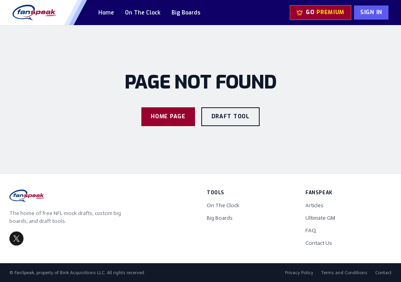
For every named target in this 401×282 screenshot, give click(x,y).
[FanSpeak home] (34, 12)
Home (106, 12)
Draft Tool (230, 116)
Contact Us (318, 243)
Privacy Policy (299, 272)
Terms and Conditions (344, 272)
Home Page (168, 116)
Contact (383, 272)
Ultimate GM (320, 218)
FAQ (310, 230)
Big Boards (186, 12)
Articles (314, 205)
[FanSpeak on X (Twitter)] (16, 238)
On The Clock (143, 12)
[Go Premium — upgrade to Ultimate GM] (320, 12)
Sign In (371, 12)
